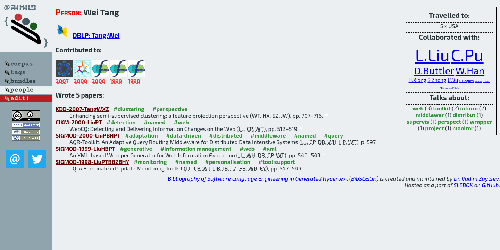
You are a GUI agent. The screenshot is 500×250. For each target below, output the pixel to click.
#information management (195, 148)
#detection (121, 122)
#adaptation (141, 135)
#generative (136, 148)
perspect (449, 121)
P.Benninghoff (447, 87)
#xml (270, 148)
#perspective (170, 109)
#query (333, 135)
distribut (464, 114)
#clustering (129, 109)
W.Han (470, 70)
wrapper (481, 121)
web (418, 108)
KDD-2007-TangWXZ (82, 109)
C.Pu (467, 54)
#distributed (225, 135)
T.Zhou (486, 81)
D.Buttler (434, 70)
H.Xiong (417, 80)
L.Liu (432, 54)
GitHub (490, 185)
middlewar (430, 114)
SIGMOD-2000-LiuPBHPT (88, 135)
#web (181, 122)
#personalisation (227, 161)
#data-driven (183, 135)
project (434, 128)
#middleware (268, 135)
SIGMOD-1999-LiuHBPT (85, 148)
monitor (462, 128)
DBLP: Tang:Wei (96, 35)
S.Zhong (436, 80)
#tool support (277, 161)
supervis (418, 121)
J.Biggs (478, 81)
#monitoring (150, 161)
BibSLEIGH (363, 178)
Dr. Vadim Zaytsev (476, 178)
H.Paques (466, 80)
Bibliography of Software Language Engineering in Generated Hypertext (258, 178)
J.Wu (453, 80)
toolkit (442, 108)
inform (469, 108)
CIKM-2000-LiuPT (79, 122)
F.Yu (457, 87)
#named (155, 122)
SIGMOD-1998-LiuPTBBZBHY (92, 161)
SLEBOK (463, 185)
